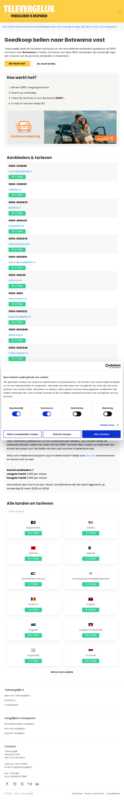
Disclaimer (9, 700)
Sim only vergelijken (14, 728)
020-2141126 (21, 763)
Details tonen (107, 425)
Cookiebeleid (11, 704)
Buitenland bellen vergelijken (19, 723)
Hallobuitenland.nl (19, 244)
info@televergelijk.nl (21, 767)
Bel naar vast (17, 63)
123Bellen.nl (15, 189)
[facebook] (7, 784)
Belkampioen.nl (18, 298)
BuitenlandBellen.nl (20, 317)
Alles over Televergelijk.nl (17, 695)
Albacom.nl (15, 280)
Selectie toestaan (62, 434)
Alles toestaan (101, 434)
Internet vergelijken (14, 733)
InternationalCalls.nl (20, 171)
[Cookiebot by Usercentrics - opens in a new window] (107, 366)
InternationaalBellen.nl (22, 262)
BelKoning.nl (16, 335)
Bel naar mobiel (46, 63)
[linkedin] (37, 784)
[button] (119, 11)
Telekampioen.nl (18, 353)
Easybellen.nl (16, 226)
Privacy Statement (94, 793)
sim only (91, 455)
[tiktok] (29, 784)
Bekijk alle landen (62, 672)
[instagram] (14, 784)
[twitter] (22, 784)
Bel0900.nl (15, 208)
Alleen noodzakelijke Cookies (22, 434)
